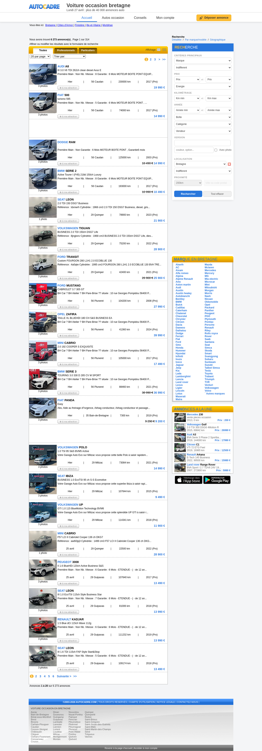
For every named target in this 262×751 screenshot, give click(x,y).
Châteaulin (36, 732)
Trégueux (89, 734)
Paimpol (73, 717)
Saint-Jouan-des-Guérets (97, 724)
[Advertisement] (202, 227)
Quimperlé (90, 714)
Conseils (140, 17)
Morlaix (56, 739)
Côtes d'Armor (65, 25)
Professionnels (66, 50)
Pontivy (72, 734)
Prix (177, 74)
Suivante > (64, 676)
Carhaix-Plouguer (40, 724)
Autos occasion (113, 17)
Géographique (217, 39)
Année (178, 104)
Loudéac (57, 732)
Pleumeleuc (74, 722)
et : (202, 79)
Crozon (34, 741)
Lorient (56, 729)
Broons (34, 722)
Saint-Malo (90, 727)
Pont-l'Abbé (74, 732)
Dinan (56, 712)
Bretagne (50, 25)
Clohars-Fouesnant (40, 736)
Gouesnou (58, 714)
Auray (34, 712)
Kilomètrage (183, 93)
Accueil (86, 17)
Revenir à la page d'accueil (118, 748)
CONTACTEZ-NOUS (187, 702)
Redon (88, 717)
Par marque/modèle (195, 39)
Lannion (57, 727)
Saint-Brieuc (91, 719)
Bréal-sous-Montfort (41, 717)
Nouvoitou (74, 712)
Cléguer (35, 734)
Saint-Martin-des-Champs (98, 729)
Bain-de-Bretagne (40, 714)
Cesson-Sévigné (39, 729)
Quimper (89, 712)
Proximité (180, 177)
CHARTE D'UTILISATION (142, 702)
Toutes (43, 50)
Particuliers (88, 50)
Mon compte (165, 17)
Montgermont (60, 736)
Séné (87, 732)
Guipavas (58, 719)
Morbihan (108, 25)
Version (179, 137)
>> (164, 59)
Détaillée (177, 39)
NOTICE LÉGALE (166, 702)
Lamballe (57, 722)
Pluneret (73, 729)
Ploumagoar (75, 727)
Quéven (73, 736)
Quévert (73, 739)
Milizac (56, 734)
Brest (33, 719)
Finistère (80, 25)
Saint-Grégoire (92, 722)
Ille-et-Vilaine (93, 25)
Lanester (57, 724)
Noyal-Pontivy (76, 714)
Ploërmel (73, 724)
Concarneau (37, 739)
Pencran (73, 719)
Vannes (88, 736)
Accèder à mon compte (145, 748)
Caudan (35, 727)
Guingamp (58, 717)
